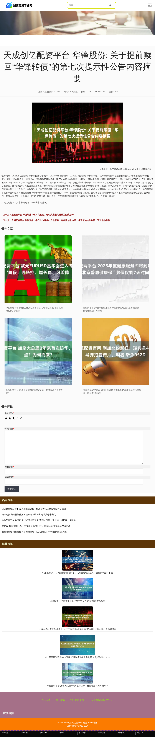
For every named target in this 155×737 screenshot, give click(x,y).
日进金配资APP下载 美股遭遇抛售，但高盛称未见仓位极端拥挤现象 (34, 509)
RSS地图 (82, 722)
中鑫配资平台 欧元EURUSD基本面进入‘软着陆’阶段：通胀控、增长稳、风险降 (39, 520)
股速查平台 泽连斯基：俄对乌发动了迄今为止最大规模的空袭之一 (43, 214)
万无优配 (46, 700)
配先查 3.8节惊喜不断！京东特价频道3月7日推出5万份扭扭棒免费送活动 (36, 526)
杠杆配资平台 (77, 700)
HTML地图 (92, 722)
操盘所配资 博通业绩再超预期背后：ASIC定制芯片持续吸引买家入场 (34, 532)
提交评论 (11, 489)
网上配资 (60, 700)
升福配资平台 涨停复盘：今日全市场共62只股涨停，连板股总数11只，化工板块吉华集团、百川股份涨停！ (62, 220)
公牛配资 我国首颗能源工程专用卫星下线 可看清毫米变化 (29, 514)
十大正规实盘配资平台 (101, 700)
